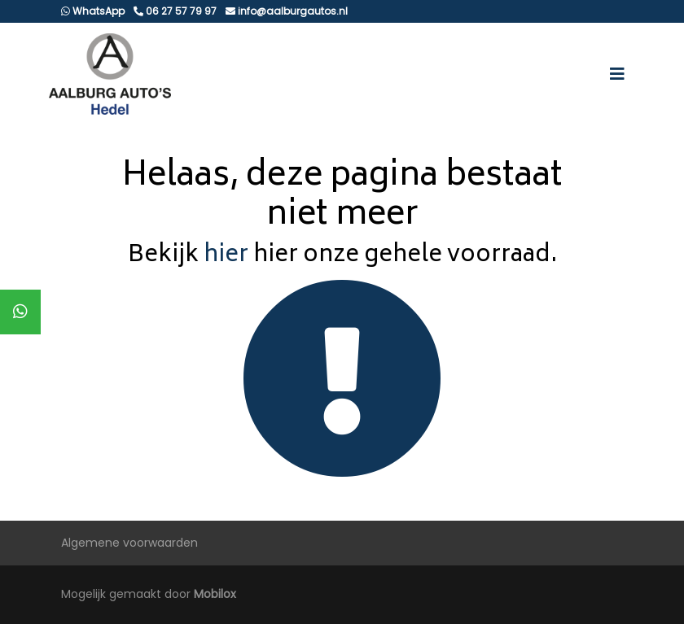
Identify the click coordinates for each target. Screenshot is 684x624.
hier (226, 256)
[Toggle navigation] (617, 74)
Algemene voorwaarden (129, 543)
